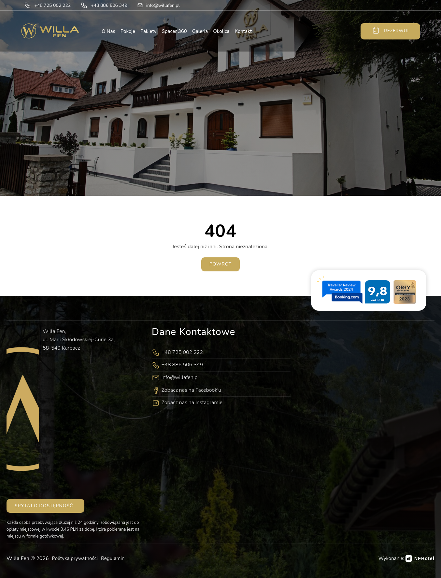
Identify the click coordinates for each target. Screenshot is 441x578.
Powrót (220, 264)
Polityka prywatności (75, 558)
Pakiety (148, 31)
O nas (108, 31)
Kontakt (243, 31)
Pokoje (128, 31)
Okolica (221, 31)
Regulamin (112, 558)
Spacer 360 (174, 31)
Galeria (200, 31)
